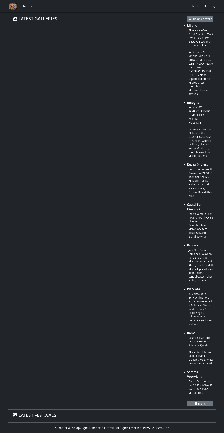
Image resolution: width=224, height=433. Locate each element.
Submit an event (200, 19)
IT (198, 6)
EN (192, 6)
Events (200, 403)
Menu (25, 6)
